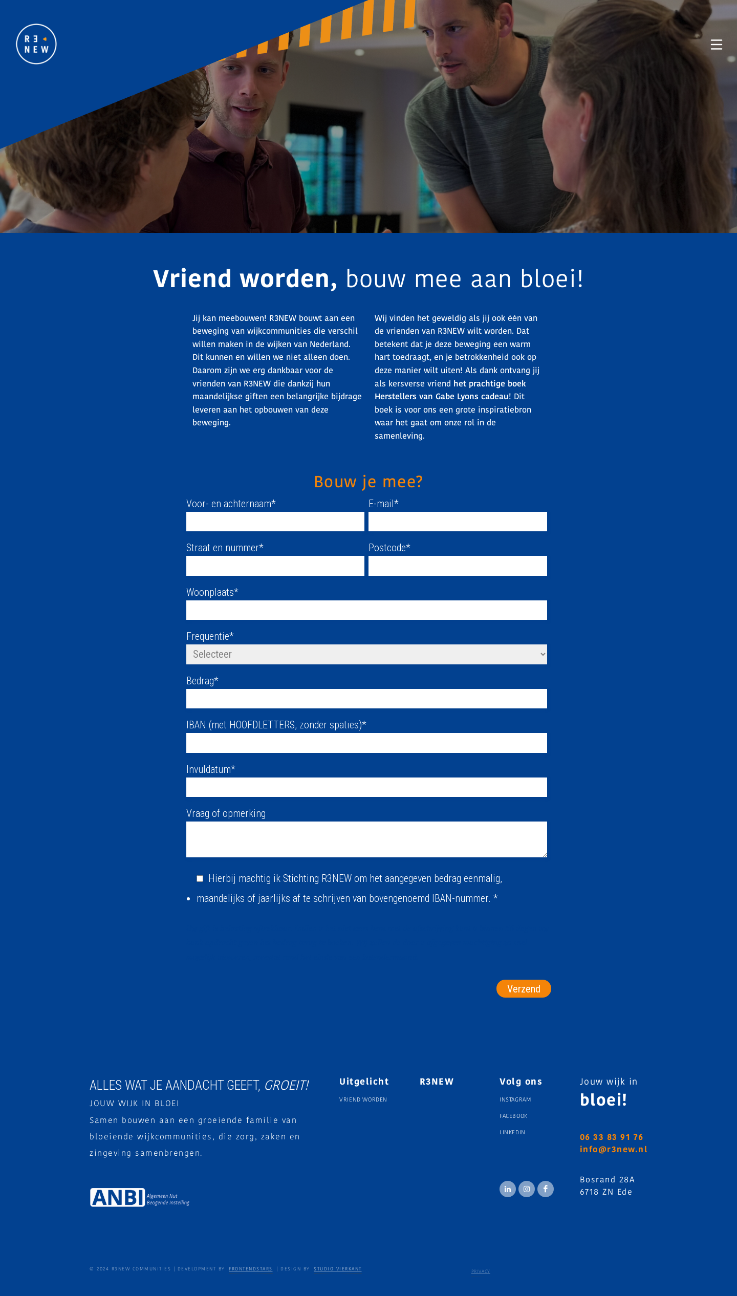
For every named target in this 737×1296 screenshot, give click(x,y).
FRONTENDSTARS (251, 1269)
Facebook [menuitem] (514, 1116)
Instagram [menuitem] (515, 1100)
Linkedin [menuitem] (513, 1133)
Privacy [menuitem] (480, 1271)
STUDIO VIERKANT (338, 1269)
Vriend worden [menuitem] (363, 1100)
